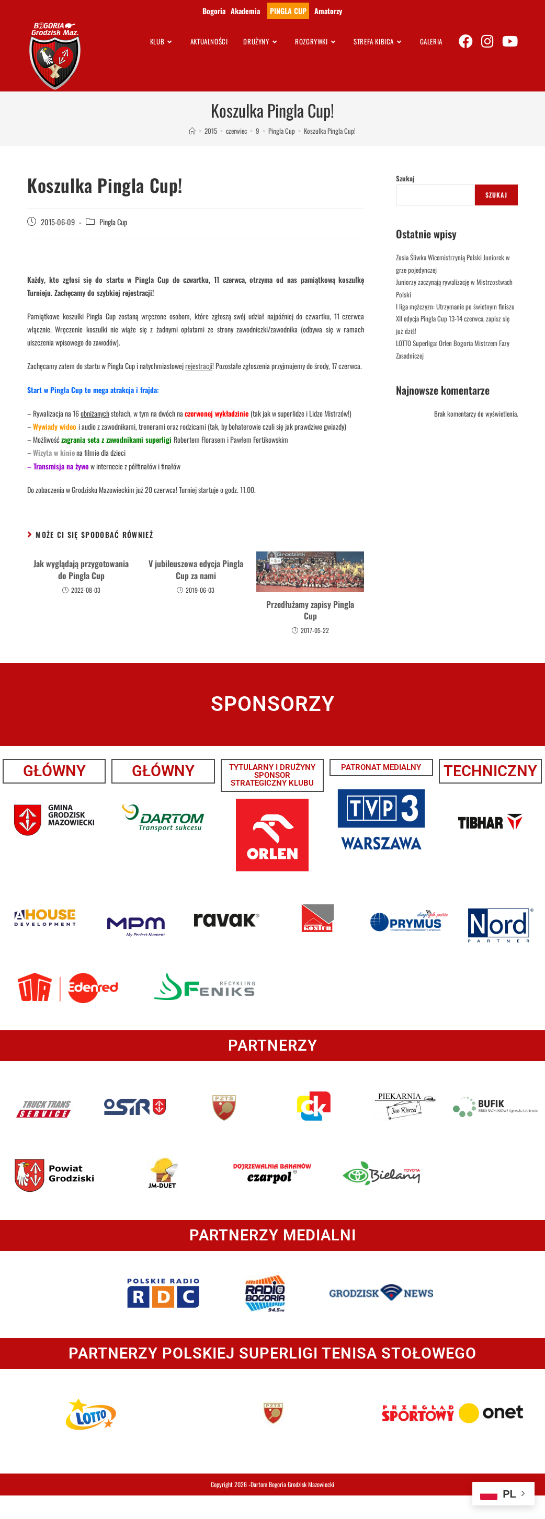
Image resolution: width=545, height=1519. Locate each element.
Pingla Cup (113, 221)
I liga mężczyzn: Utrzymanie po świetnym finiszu (455, 306)
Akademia (245, 10)
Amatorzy (328, 10)
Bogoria (213, 10)
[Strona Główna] (192, 130)
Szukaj (405, 178)
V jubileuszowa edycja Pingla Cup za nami (196, 569)
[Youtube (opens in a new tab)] (510, 40)
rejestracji (198, 365)
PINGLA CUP (288, 10)
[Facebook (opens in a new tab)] (466, 40)
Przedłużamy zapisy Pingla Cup (310, 610)
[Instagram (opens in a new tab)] (487, 40)
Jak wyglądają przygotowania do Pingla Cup (81, 569)
